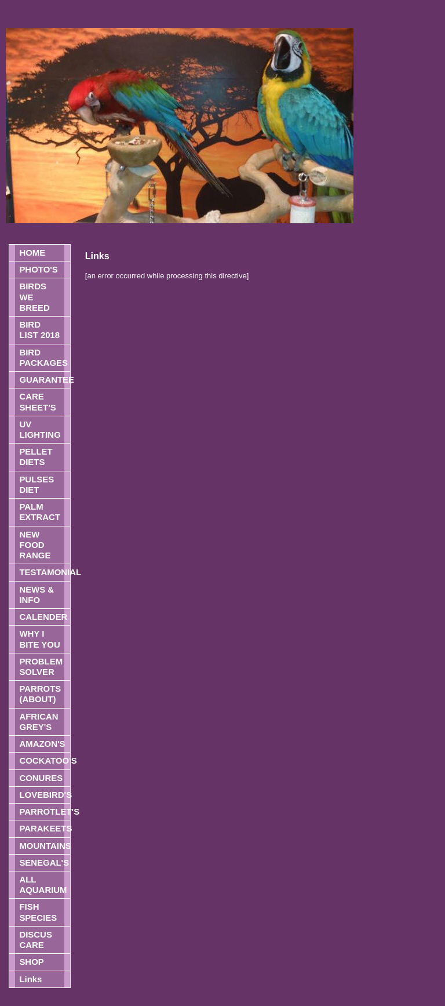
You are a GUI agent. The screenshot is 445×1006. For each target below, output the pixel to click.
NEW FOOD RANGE (34, 544)
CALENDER (43, 617)
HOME (32, 252)
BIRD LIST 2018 (39, 329)
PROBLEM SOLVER (41, 666)
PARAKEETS (44, 828)
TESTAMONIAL (44, 572)
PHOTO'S (38, 269)
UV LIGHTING (39, 429)
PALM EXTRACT (39, 512)
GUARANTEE (44, 379)
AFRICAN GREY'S (38, 721)
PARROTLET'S (44, 811)
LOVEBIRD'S (44, 795)
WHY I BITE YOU (39, 639)
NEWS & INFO (36, 594)
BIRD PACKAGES (43, 357)
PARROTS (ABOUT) (40, 694)
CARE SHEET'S (37, 401)
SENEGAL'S (44, 862)
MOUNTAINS (44, 846)
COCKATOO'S (44, 760)
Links (30, 979)
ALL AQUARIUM (43, 884)
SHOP (31, 962)
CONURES (41, 778)
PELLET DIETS (35, 456)
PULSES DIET (36, 484)
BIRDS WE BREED (34, 296)
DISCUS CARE (35, 939)
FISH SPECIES (38, 912)
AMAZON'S (42, 744)
